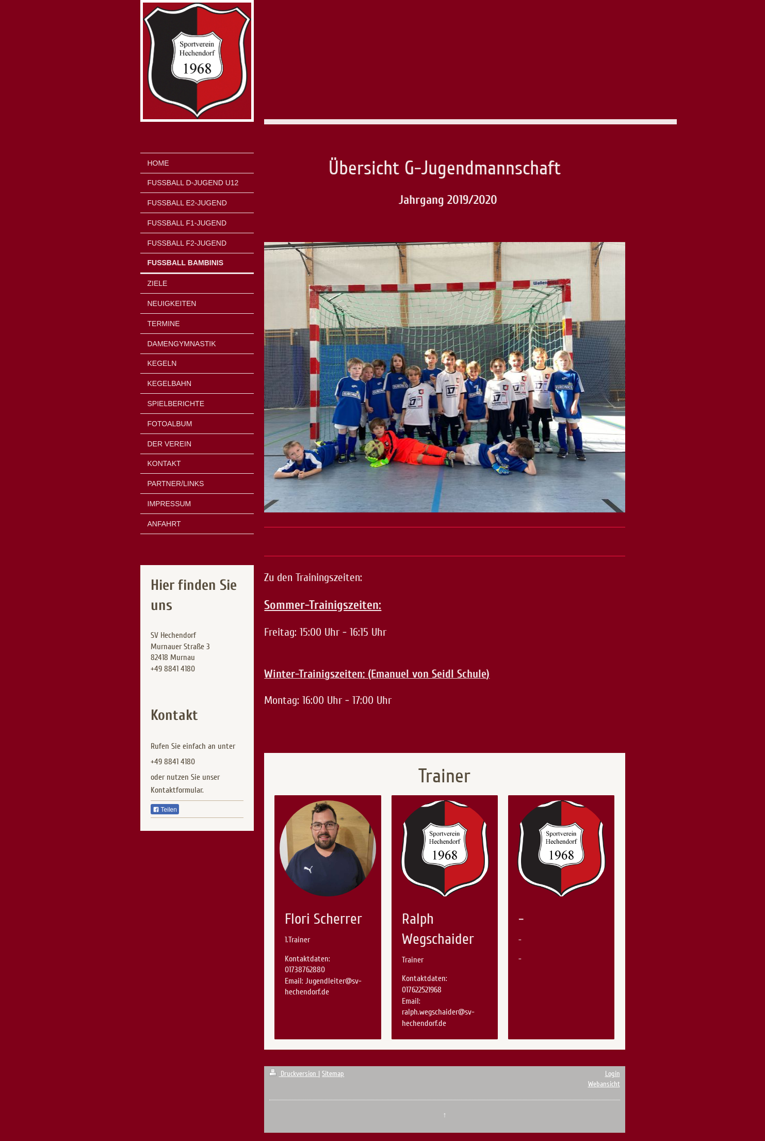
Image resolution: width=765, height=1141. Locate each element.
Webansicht (604, 1084)
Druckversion (293, 1073)
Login (612, 1073)
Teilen (165, 809)
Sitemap (333, 1073)
